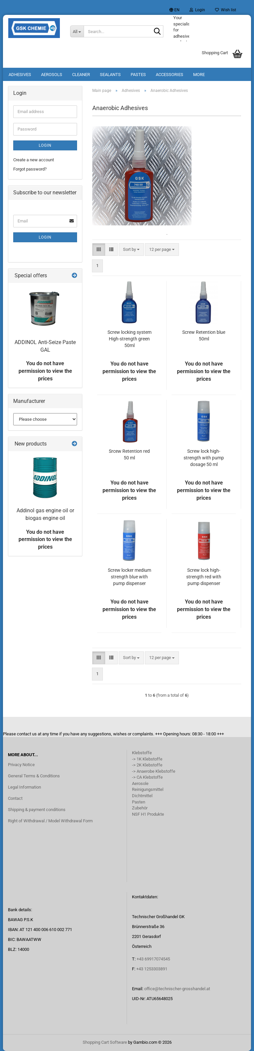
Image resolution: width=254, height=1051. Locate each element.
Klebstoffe (142, 752)
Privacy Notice (21, 764)
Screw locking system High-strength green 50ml (129, 339)
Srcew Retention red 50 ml (129, 454)
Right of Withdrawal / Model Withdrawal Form (50, 820)
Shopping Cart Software (105, 1042)
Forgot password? (30, 169)
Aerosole (140, 783)
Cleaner (81, 74)
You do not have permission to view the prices (45, 371)
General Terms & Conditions (34, 775)
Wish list (225, 10)
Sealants (110, 74)
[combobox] (131, 249)
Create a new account (33, 159)
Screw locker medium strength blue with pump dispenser (129, 576)
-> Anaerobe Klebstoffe (153, 771)
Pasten (138, 801)
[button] (174, 10)
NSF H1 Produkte (148, 814)
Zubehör (140, 807)
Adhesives (20, 74)
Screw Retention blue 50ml (203, 335)
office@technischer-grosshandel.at (177, 988)
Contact (15, 798)
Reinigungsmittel (147, 789)
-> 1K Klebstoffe (147, 759)
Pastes (138, 74)
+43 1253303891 (151, 968)
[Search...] (77, 31)
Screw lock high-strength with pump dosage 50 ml (204, 457)
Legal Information (24, 787)
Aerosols (51, 74)
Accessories (169, 74)
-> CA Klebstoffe (147, 777)
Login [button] (197, 10)
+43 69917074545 (153, 958)
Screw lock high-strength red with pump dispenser (203, 576)
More (199, 74)
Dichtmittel (142, 795)
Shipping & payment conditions (36, 809)
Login (45, 145)
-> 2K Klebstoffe (147, 764)
